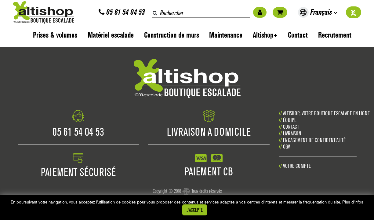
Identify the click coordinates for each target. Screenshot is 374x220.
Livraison (292, 133)
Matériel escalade (111, 35)
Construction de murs (171, 35)
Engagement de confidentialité (314, 140)
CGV (286, 146)
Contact (298, 35)
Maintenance (225, 35)
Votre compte (297, 165)
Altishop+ (265, 35)
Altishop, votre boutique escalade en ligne (326, 113)
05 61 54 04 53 (122, 12)
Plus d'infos (352, 202)
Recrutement (334, 35)
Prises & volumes (55, 35)
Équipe (289, 119)
